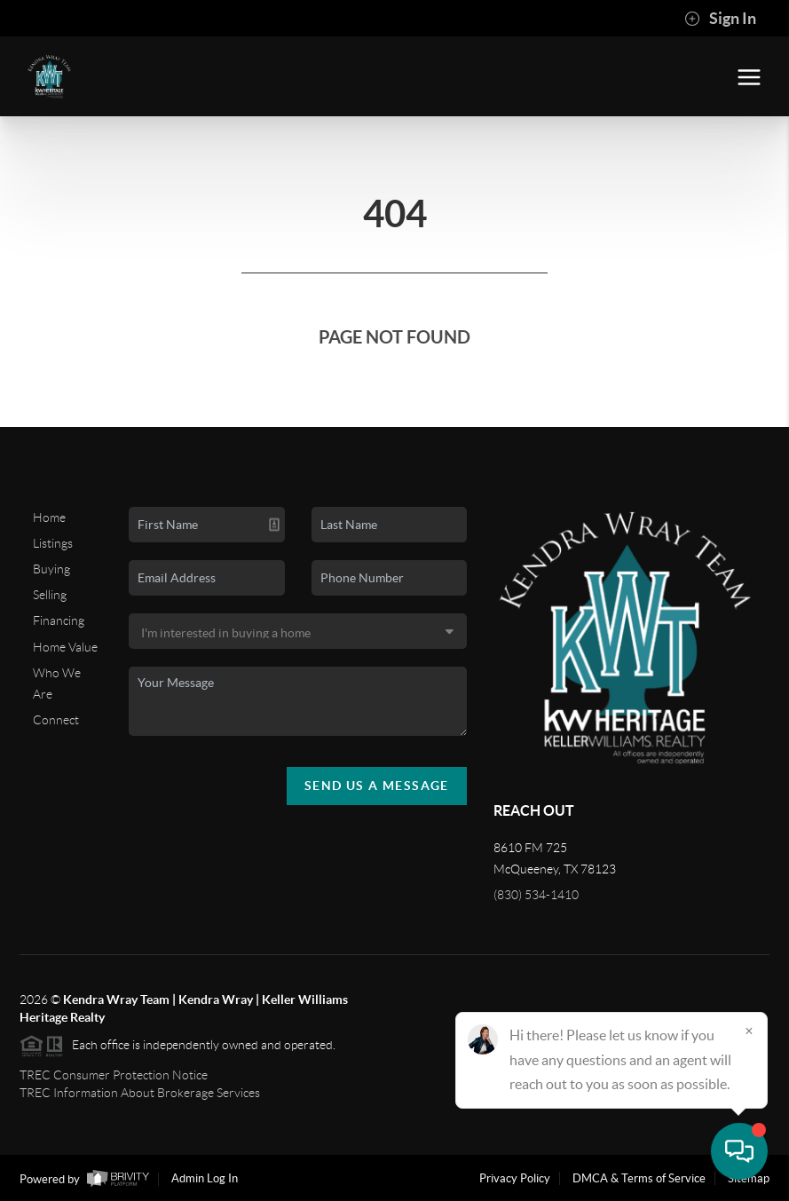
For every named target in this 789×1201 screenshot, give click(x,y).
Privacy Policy (514, 1178)
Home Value (65, 647)
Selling (50, 595)
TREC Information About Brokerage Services (140, 1093)
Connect (56, 720)
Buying (51, 569)
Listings (53, 543)
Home (49, 517)
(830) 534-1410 (536, 895)
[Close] (749, 1030)
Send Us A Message (376, 785)
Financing (58, 620)
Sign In (720, 19)
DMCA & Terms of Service (639, 1178)
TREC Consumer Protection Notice (114, 1075)
